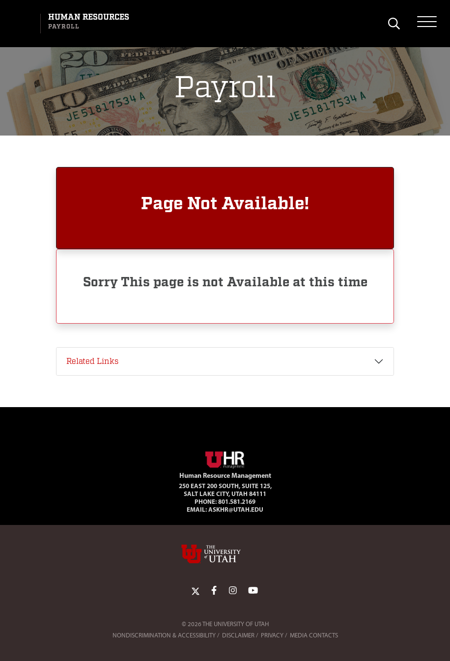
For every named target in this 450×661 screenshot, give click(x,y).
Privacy (272, 635)
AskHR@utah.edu (235, 509)
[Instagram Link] (233, 590)
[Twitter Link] (195, 590)
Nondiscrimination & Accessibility (164, 635)
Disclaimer (238, 635)
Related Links (92, 361)
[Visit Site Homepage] (225, 458)
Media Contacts (314, 635)
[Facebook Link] (214, 590)
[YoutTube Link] (253, 590)
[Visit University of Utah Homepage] (23, 23)
